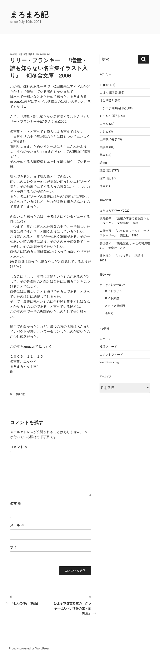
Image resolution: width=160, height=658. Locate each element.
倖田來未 (60, 86)
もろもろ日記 (108, 115)
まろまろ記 (29, 14)
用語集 (104, 147)
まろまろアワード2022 (114, 210)
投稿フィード (108, 346)
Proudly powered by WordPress (29, 648)
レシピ (104, 131)
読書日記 (20, 394)
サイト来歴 (112, 298)
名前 (15, 503)
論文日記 (105, 178)
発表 (102, 154)
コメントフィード (111, 354)
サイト (15, 547)
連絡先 (109, 313)
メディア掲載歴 (115, 305)
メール (17, 525)
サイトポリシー (115, 291)
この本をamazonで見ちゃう (31, 346)
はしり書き (107, 100)
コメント (19, 447)
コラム (104, 123)
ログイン (105, 339)
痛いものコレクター (25, 181)
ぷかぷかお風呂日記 (113, 108)
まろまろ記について (113, 285)
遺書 (102, 186)
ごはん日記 (107, 92)
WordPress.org (109, 362)
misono (15, 101)
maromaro (43, 54)
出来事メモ (107, 139)
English (104, 84)
